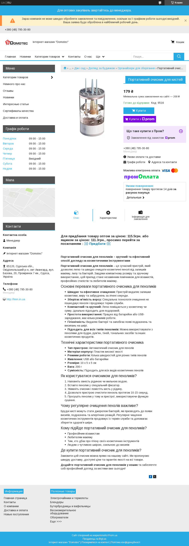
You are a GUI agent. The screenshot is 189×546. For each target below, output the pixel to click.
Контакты (74, 56)
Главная (10, 56)
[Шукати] (179, 56)
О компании (11, 506)
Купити (141, 110)
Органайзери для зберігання (136, 68)
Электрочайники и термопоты (69, 498)
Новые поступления (16, 514)
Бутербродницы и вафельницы (70, 506)
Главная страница (15, 498)
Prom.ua (112, 535)
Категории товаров (47, 56)
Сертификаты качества (18, 110)
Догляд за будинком (101, 68)
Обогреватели (59, 517)
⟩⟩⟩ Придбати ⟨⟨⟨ (97, 244)
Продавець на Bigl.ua (94, 538)
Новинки (25, 56)
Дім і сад (80, 68)
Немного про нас (14, 84)
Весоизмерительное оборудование (63, 512)
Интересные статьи (16, 104)
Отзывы (8, 90)
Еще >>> (56, 521)
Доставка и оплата (15, 117)
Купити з (141, 119)
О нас (88, 56)
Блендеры (56, 502)
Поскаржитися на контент (95, 542)
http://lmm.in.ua (16, 299)
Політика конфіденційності (125, 542)
